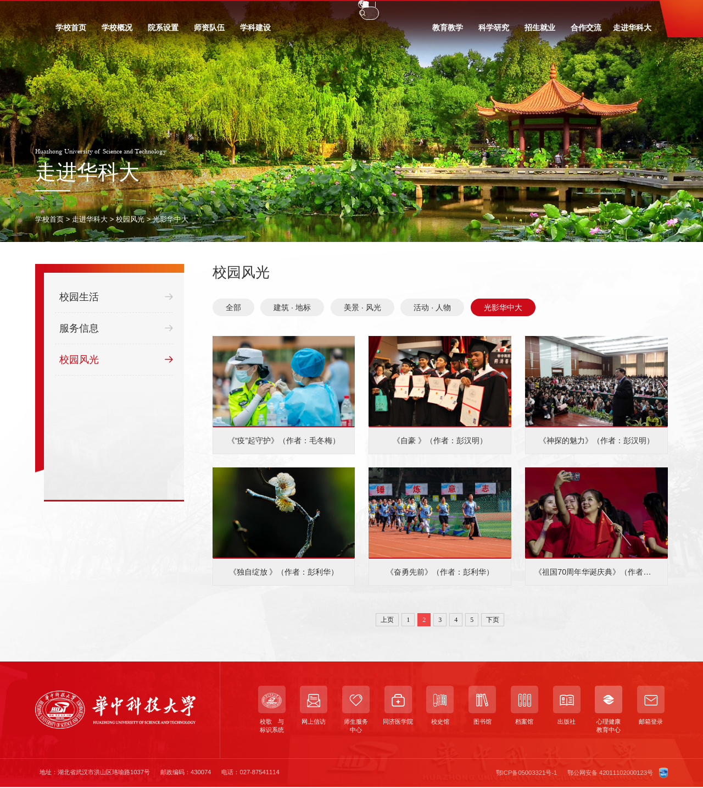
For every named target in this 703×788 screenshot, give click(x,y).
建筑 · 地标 (292, 307)
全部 (233, 307)
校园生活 (116, 297)
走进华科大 (632, 31)
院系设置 (163, 31)
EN (541, 11)
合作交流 (586, 31)
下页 (492, 620)
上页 (387, 620)
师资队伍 (209, 31)
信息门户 (191, 11)
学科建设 (255, 31)
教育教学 (447, 31)
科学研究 (493, 31)
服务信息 (116, 328)
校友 (129, 11)
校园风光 (130, 219)
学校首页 (70, 31)
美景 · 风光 (362, 307)
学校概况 (117, 31)
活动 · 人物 (432, 307)
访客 (157, 11)
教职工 (97, 11)
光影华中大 (170, 219)
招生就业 (540, 31)
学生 (65, 11)
